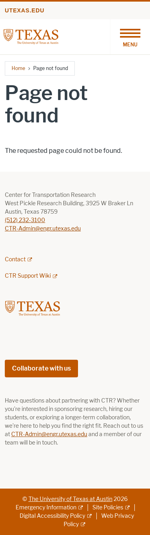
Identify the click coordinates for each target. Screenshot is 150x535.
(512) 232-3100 (25, 220)
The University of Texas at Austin (70, 499)
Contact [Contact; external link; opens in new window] (15, 259)
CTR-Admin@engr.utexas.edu (43, 228)
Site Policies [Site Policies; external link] (107, 507)
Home (18, 68)
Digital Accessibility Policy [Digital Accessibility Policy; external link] (52, 516)
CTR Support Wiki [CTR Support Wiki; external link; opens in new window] (28, 276)
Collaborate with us (41, 368)
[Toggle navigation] (130, 36)
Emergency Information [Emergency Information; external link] (46, 507)
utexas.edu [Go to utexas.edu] (24, 10)
